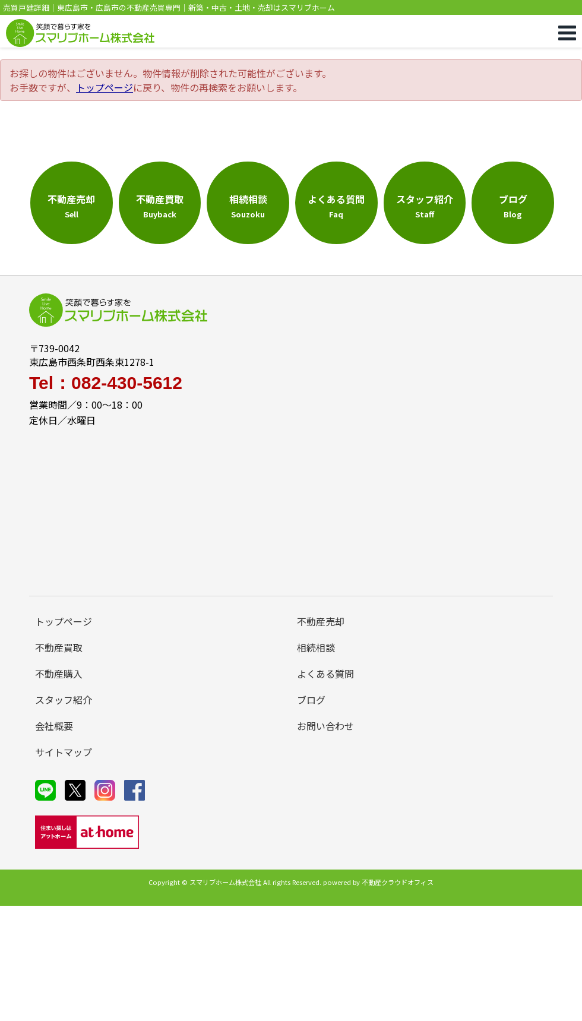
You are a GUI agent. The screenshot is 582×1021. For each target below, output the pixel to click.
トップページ (104, 87)
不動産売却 (320, 621)
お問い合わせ (325, 726)
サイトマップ (63, 752)
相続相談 (316, 647)
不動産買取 (59, 647)
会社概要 (54, 726)
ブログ (311, 700)
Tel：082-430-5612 (105, 383)
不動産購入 (59, 673)
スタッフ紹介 (63, 700)
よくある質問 (325, 673)
